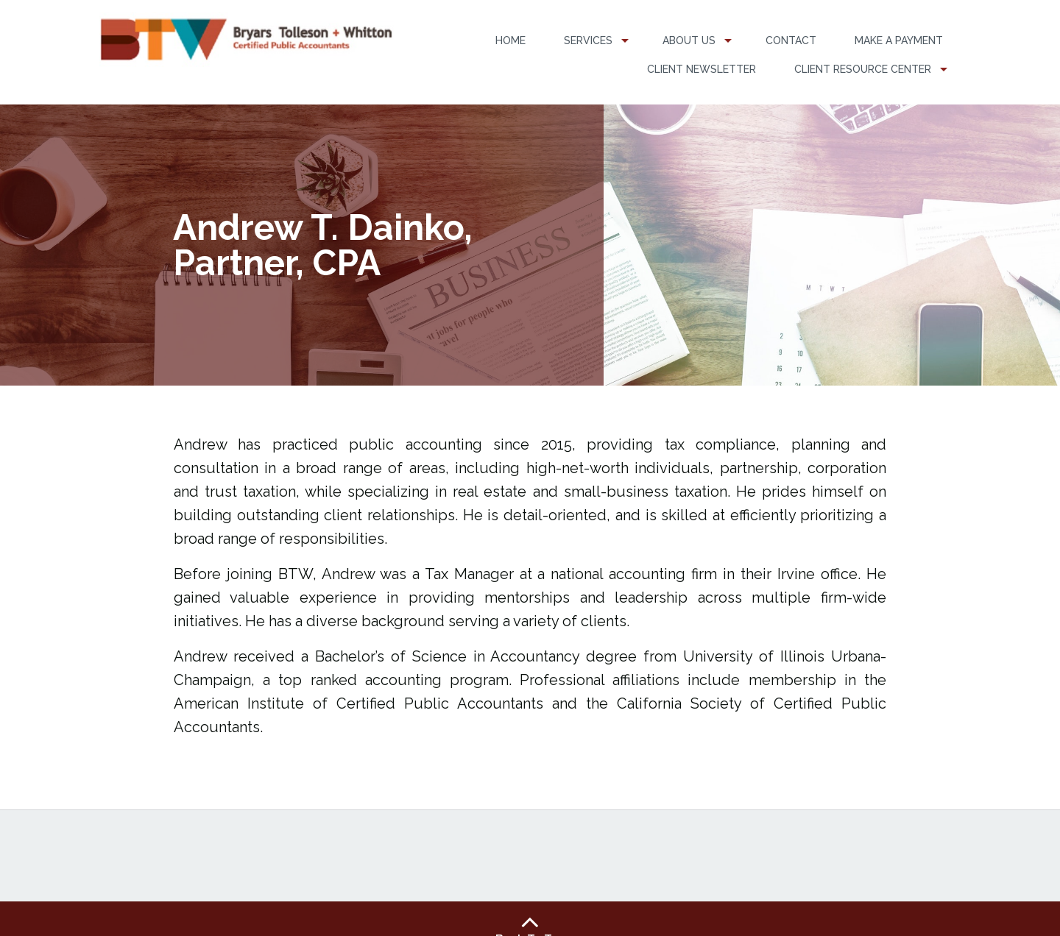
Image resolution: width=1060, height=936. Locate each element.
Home (510, 40)
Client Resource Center (862, 69)
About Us (689, 40)
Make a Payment (899, 40)
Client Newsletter (701, 69)
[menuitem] (510, 40)
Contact (791, 40)
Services (588, 40)
